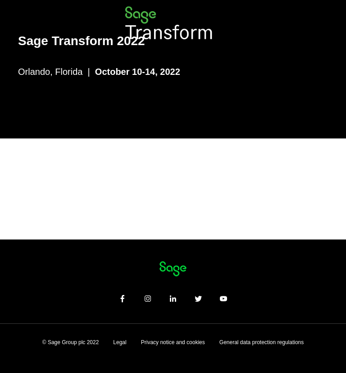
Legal (119, 342)
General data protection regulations (261, 342)
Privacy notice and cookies (173, 342)
